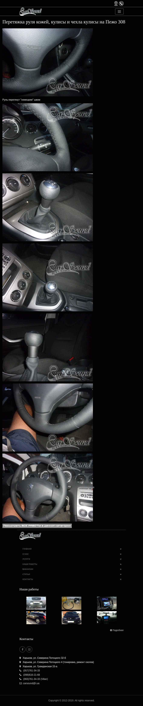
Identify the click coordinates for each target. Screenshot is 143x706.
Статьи (26, 574)
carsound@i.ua (29, 683)
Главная (27, 549)
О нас (25, 554)
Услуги (26, 559)
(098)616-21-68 (29, 675)
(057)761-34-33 (29, 670)
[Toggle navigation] (119, 11)
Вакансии (27, 569)
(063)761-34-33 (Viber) (33, 679)
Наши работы (29, 564)
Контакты (27, 579)
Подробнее (117, 630)
